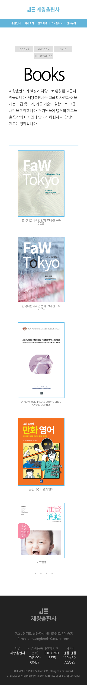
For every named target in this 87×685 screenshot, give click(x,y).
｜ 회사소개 (28, 23)
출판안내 (16, 23)
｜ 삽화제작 (41, 23)
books (24, 49)
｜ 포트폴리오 (55, 23)
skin (63, 49)
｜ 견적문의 (70, 23)
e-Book (43, 49)
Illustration (43, 56)
